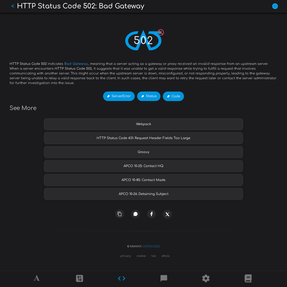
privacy (125, 255)
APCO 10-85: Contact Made (143, 180)
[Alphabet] (37, 279)
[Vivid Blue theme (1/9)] (275, 6)
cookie (141, 255)
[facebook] (151, 214)
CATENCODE (151, 246)
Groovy (143, 152)
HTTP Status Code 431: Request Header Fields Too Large (143, 138)
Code (176, 96)
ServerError (121, 96)
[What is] (248, 279)
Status (151, 96)
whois (166, 255)
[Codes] (122, 279)
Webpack (143, 124)
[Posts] (164, 279)
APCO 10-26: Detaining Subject (143, 194)
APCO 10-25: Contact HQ (143, 166)
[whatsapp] (135, 214)
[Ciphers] (80, 279)
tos (153, 255)
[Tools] (206, 279)
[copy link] (119, 214)
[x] (167, 216)
